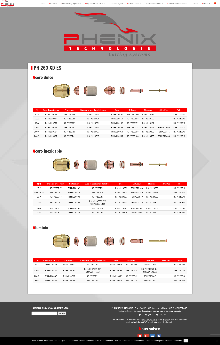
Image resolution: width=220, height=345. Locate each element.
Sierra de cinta (133, 3)
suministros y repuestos (71, 3)
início (43, 3)
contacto (206, 3)
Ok (186, 341)
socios (195, 3)
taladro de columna (153, 3)
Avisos (166, 319)
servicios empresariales (177, 3)
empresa (53, 3)
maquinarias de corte (94, 3)
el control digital (116, 3)
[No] (216, 341)
